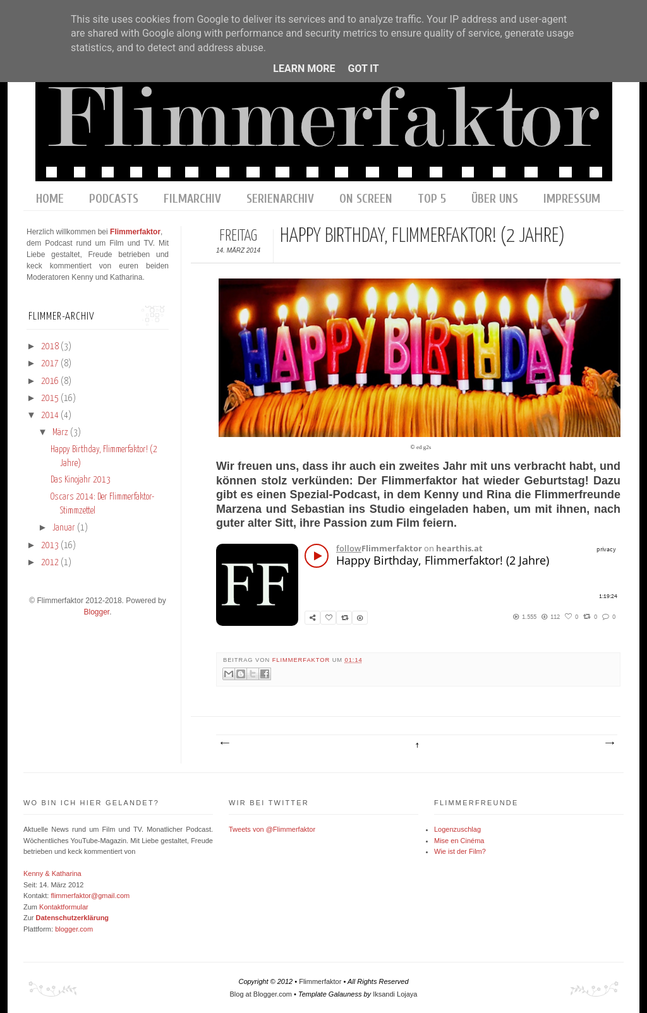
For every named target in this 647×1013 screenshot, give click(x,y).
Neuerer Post (224, 743)
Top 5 (432, 199)
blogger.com (74, 929)
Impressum (571, 199)
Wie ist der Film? (460, 851)
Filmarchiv (192, 199)
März (61, 432)
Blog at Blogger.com (261, 994)
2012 (51, 562)
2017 (51, 363)
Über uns (494, 199)
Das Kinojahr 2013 (81, 480)
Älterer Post (609, 743)
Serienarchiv (280, 199)
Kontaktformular (63, 907)
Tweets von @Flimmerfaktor (272, 829)
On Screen (365, 199)
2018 (51, 346)
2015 (51, 398)
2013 (51, 545)
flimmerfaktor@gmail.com (90, 895)
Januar (64, 528)
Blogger (96, 612)
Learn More (304, 69)
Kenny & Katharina (52, 873)
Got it (363, 69)
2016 (51, 381)
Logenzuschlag (457, 829)
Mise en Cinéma (459, 840)
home (50, 199)
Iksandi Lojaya (395, 994)
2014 (51, 415)
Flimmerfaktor (302, 660)
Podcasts (113, 199)
